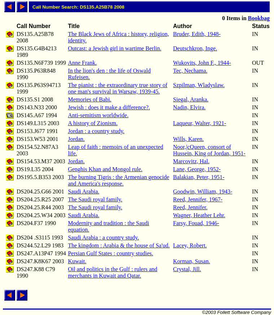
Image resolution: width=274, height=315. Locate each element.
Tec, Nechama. (190, 71)
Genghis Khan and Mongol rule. (105, 169)
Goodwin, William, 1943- (202, 191)
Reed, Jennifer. (190, 207)
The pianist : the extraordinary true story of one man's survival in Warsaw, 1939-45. (117, 88)
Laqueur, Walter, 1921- (199, 123)
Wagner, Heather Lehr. (199, 215)
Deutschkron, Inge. (195, 48)
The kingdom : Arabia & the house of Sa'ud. (118, 245)
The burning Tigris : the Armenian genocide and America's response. (118, 180)
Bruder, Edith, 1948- (197, 34)
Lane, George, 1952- (197, 169)
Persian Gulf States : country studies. (110, 253)
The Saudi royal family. (95, 199)
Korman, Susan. (191, 261)
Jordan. (76, 139)
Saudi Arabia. (83, 191)
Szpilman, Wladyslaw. (199, 85)
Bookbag (259, 18)
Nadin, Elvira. (189, 107)
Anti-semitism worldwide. (98, 115)
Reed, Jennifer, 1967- (197, 199)
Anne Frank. (82, 63)
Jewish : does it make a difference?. (109, 107)
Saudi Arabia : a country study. (103, 237)
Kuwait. (77, 261)
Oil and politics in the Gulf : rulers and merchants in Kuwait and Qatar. (112, 272)
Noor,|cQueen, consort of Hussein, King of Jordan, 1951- (209, 150)
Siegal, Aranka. (190, 99)
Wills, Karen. (188, 139)
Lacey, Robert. (190, 245)
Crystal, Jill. (187, 269)
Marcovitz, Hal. (191, 161)
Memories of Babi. (89, 99)
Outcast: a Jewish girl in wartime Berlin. (114, 48)
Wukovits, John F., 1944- (202, 63)
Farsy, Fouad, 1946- (196, 223)
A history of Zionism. (93, 123)
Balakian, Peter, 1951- (198, 177)
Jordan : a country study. (96, 131)
